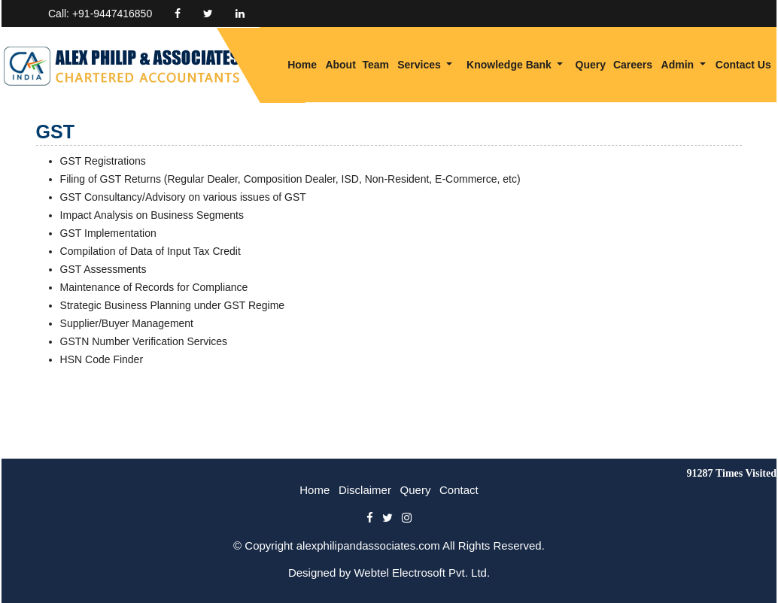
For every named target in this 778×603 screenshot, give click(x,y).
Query (591, 65)
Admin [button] (679, 65)
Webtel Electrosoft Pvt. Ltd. (422, 572)
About (340, 65)
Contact (459, 489)
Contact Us (743, 65)
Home (302, 65)
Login (718, 14)
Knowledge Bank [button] (510, 65)
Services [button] (420, 65)
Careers (632, 65)
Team (375, 65)
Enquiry (664, 14)
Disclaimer (365, 489)
